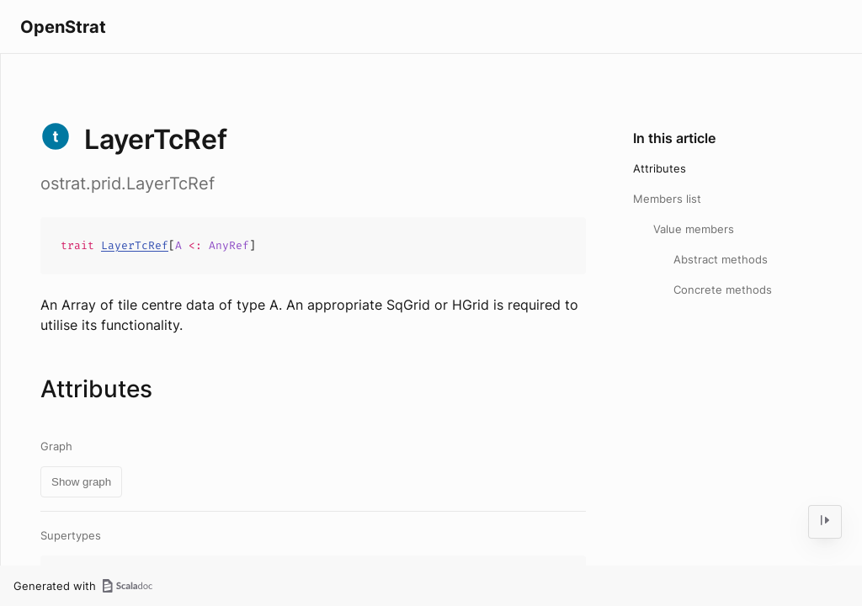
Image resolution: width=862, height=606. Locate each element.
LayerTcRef (134, 245)
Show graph (81, 482)
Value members (693, 229)
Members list (667, 198)
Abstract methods (720, 259)
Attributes (659, 168)
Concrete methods (722, 289)
